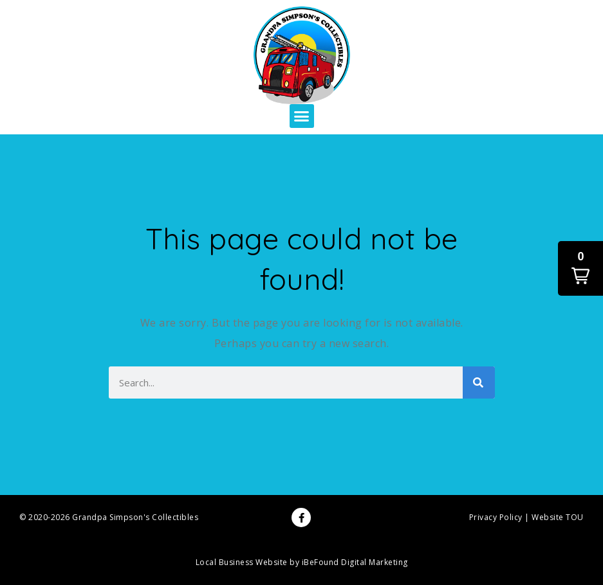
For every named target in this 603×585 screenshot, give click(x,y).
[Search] (479, 382)
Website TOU (558, 517)
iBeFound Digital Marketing (355, 562)
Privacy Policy (496, 517)
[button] (302, 116)
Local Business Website (242, 562)
